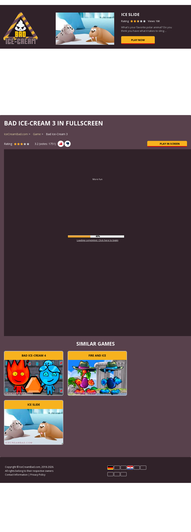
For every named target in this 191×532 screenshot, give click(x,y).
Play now (138, 40)
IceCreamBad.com (16, 134)
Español (124, 468)
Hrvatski (130, 468)
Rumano (117, 474)
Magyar (137, 468)
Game (37, 134)
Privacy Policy (37, 474)
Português (110, 474)
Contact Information (16, 474)
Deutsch (110, 468)
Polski (143, 468)
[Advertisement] (95, 81)
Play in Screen (167, 143)
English (117, 468)
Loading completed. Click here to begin (97, 240)
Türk (124, 474)
